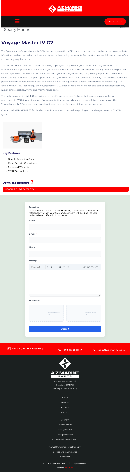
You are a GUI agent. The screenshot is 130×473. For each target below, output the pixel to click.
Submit (65, 329)
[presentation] (37, 267)
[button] (37, 267)
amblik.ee (69, 468)
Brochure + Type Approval (20, 189)
